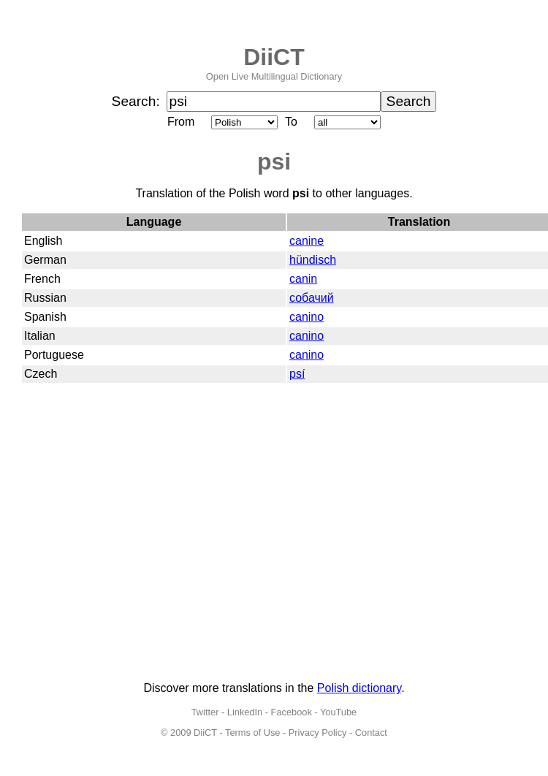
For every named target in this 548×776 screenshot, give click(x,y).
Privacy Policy (318, 732)
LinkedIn (244, 712)
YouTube (338, 712)
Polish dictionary (359, 688)
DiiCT (274, 57)
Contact (371, 732)
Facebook (291, 712)
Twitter (205, 712)
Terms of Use (252, 732)
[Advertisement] (137, 533)
